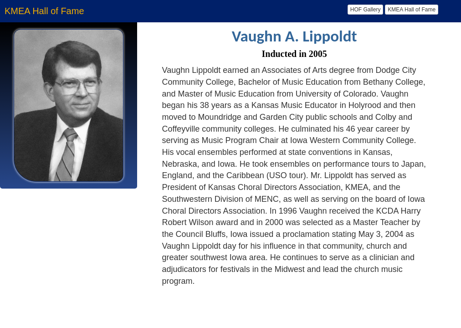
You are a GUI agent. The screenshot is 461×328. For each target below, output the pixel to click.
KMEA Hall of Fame (411, 9)
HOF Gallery (365, 9)
